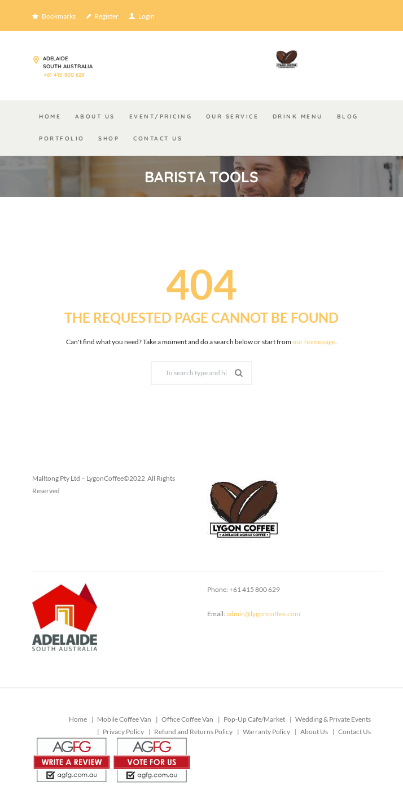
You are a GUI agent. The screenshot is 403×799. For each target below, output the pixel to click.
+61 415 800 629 (63, 74)
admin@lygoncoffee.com (263, 613)
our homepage (313, 341)
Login (146, 16)
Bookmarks (59, 16)
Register (106, 16)
